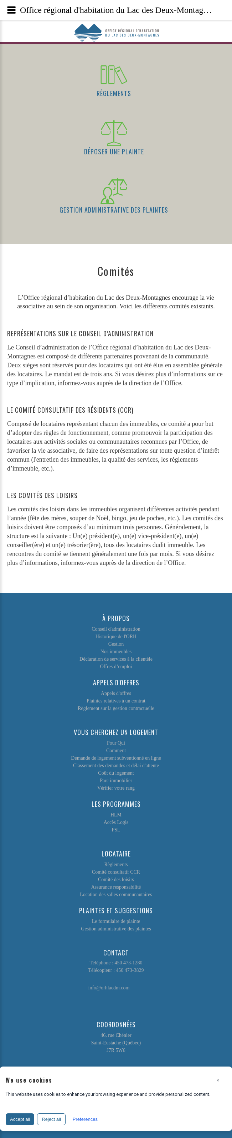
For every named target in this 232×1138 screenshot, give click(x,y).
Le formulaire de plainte (116, 918)
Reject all (51, 1119)
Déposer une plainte (114, 151)
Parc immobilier (116, 778)
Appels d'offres (116, 691)
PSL (116, 827)
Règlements (114, 93)
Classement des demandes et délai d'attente (116, 763)
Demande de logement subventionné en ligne (116, 755)
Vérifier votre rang (116, 785)
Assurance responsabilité (116, 884)
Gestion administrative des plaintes (114, 209)
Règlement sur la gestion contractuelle (116, 706)
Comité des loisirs (116, 877)
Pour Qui (116, 740)
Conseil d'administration (116, 626)
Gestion (116, 641)
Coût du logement (116, 770)
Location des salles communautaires (116, 892)
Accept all (20, 1119)
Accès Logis (116, 820)
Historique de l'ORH (116, 634)
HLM (116, 812)
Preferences (85, 1119)
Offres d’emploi (116, 664)
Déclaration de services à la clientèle (116, 656)
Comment (116, 748)
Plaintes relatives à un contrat (116, 698)
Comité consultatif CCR (116, 869)
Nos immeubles (116, 649)
